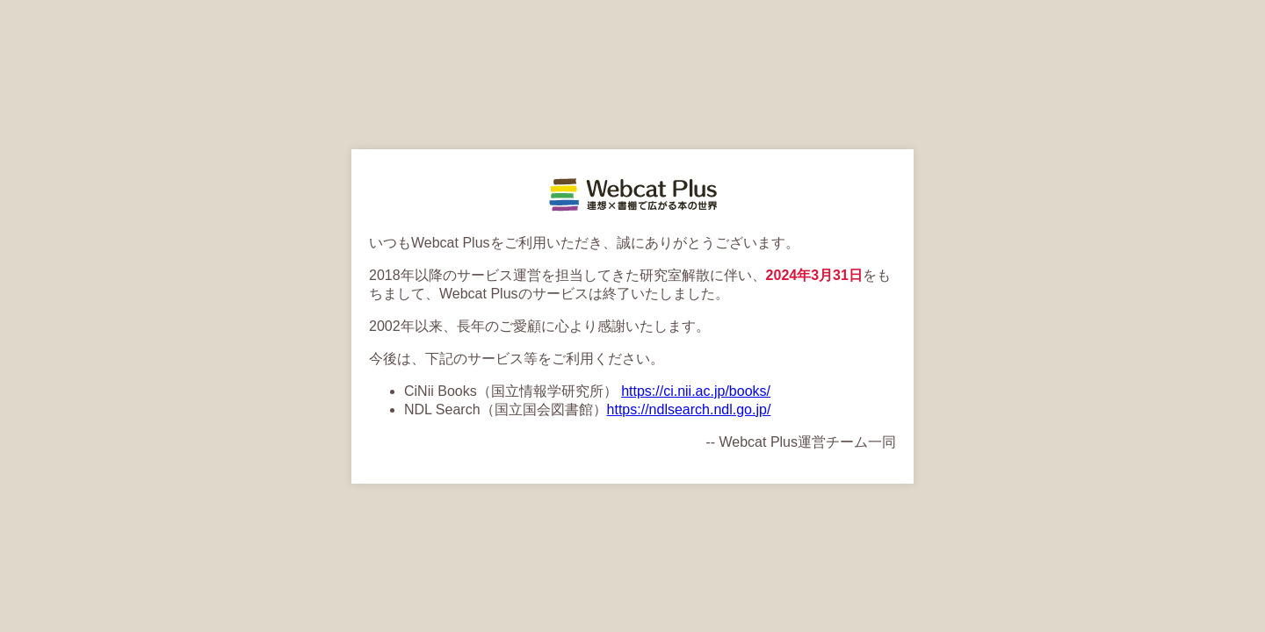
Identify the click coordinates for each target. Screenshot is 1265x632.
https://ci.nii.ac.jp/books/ (695, 391)
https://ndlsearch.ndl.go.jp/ (689, 409)
